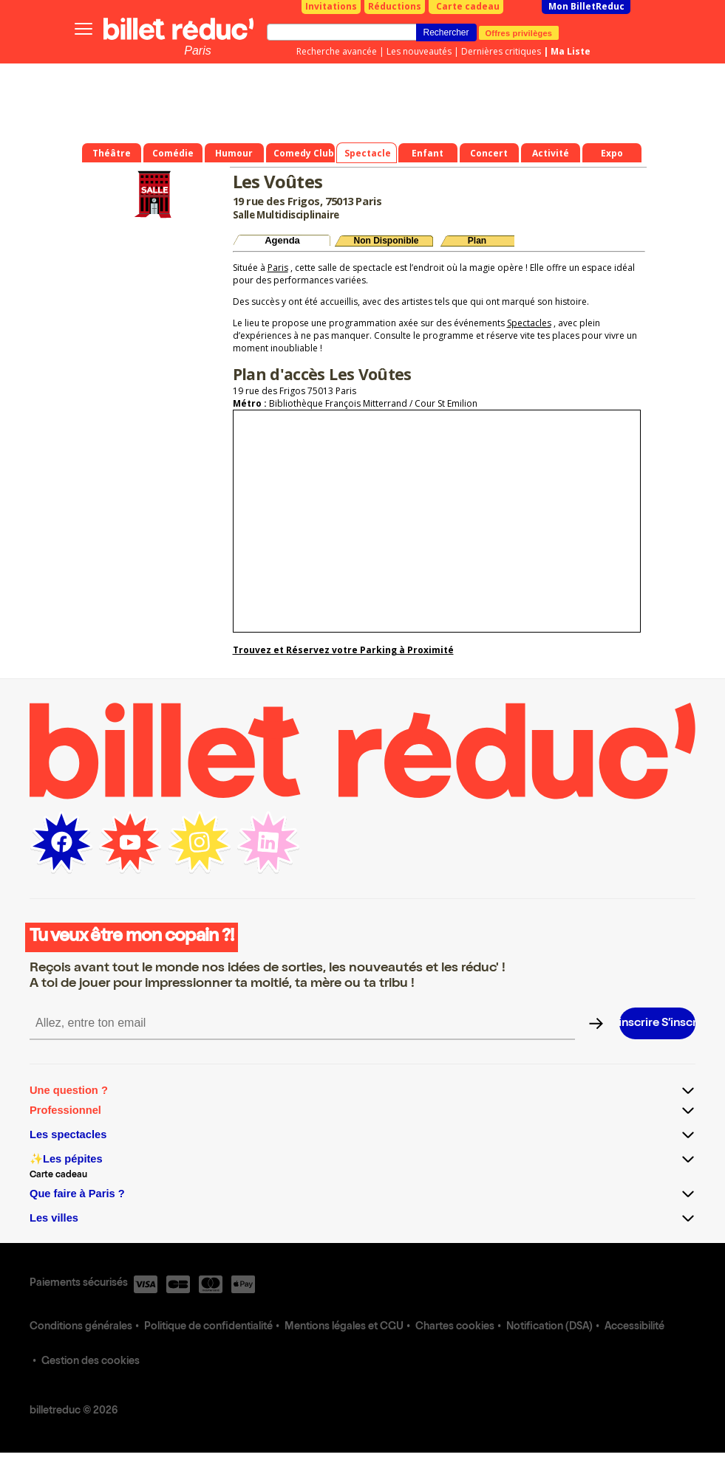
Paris (197, 50)
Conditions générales (81, 1327)
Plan (477, 240)
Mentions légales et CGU (344, 1327)
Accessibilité (634, 1327)
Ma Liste (570, 51)
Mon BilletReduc (586, 6)
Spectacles (529, 323)
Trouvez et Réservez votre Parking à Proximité (343, 650)
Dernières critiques (501, 51)
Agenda (282, 240)
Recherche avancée (336, 51)
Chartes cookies (454, 1327)
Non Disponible (386, 240)
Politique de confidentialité (208, 1327)
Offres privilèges (519, 32)
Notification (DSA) (549, 1327)
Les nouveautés (419, 51)
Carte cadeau (468, 6)
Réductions (394, 6)
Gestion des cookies (90, 1362)
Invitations (331, 6)
